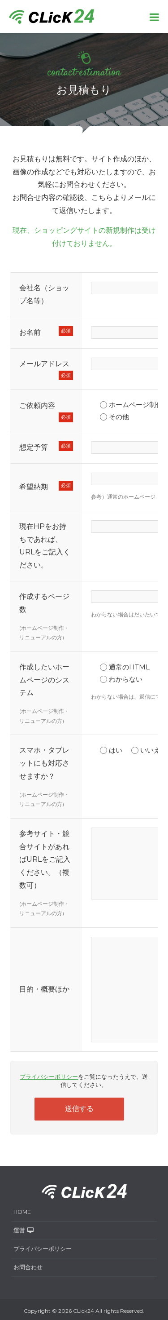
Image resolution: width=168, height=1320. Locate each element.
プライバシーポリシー (49, 1076)
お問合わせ (28, 1267)
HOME (22, 1212)
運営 (23, 1230)
